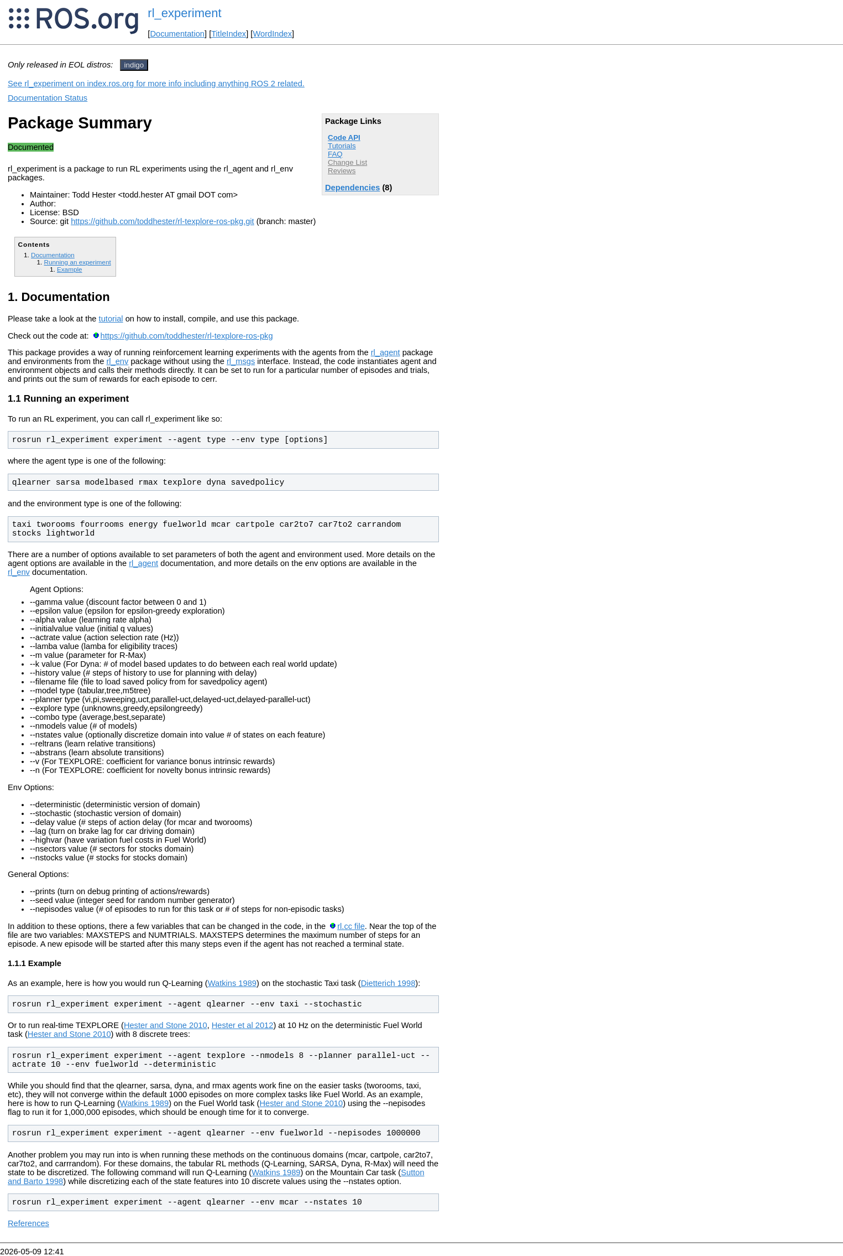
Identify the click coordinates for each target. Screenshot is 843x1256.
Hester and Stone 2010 (165, 1025)
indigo (134, 65)
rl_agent (385, 352)
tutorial (111, 318)
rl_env (117, 361)
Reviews (341, 171)
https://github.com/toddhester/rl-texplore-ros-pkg (187, 335)
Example (69, 269)
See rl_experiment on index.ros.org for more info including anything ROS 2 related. (156, 83)
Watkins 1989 (232, 983)
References (28, 1223)
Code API (344, 137)
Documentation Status (47, 98)
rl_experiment (184, 13)
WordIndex (272, 33)
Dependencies (352, 187)
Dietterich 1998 (388, 983)
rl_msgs (241, 361)
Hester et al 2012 (243, 1025)
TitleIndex (228, 33)
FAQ (335, 154)
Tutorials (342, 146)
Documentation (177, 33)
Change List (347, 162)
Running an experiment (77, 262)
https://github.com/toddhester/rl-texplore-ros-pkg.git (162, 221)
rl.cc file (351, 926)
